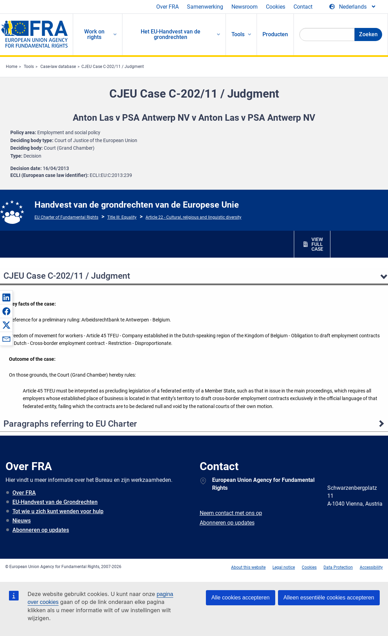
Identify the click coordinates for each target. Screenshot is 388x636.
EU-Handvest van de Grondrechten (55, 502)
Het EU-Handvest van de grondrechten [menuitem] (170, 34)
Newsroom (244, 6)
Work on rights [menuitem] (94, 34)
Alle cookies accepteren (240, 597)
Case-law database (58, 66)
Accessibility (371, 567)
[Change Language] (353, 7)
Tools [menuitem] (238, 34)
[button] (6, 297)
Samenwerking (205, 6)
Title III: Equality (122, 217)
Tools (29, 66)
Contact (303, 6)
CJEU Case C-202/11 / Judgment (112, 66)
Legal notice (283, 567)
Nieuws (21, 520)
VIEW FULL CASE (317, 244)
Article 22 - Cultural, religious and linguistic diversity (193, 217)
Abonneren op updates (40, 530)
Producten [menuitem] (275, 34)
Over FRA (167, 6)
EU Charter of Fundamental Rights (66, 217)
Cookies (275, 6)
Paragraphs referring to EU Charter (70, 424)
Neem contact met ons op (231, 513)
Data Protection (338, 567)
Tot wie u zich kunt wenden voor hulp (57, 511)
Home (11, 66)
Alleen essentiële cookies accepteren (328, 597)
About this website (248, 567)
